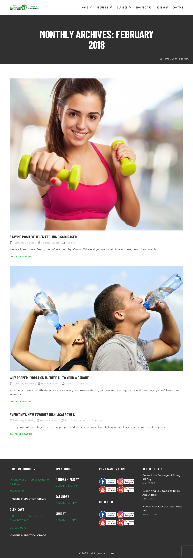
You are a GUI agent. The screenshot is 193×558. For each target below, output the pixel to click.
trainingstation (50, 242)
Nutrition (70, 383)
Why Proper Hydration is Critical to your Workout (49, 377)
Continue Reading (22, 256)
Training (70, 242)
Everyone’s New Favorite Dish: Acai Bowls (42, 414)
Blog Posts (70, 420)
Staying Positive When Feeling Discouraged (43, 236)
